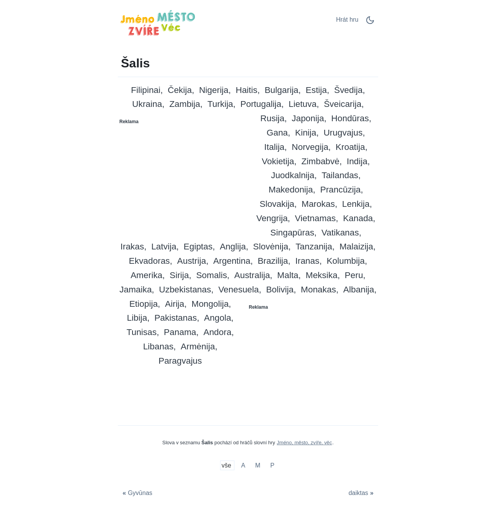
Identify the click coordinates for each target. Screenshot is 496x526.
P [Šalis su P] (272, 465)
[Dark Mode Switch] (370, 22)
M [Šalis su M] (257, 465)
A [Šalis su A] (243, 465)
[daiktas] (362, 493)
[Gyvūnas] (136, 493)
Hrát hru (347, 19)
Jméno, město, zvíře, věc (304, 442)
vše (227, 465)
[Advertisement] (183, 176)
